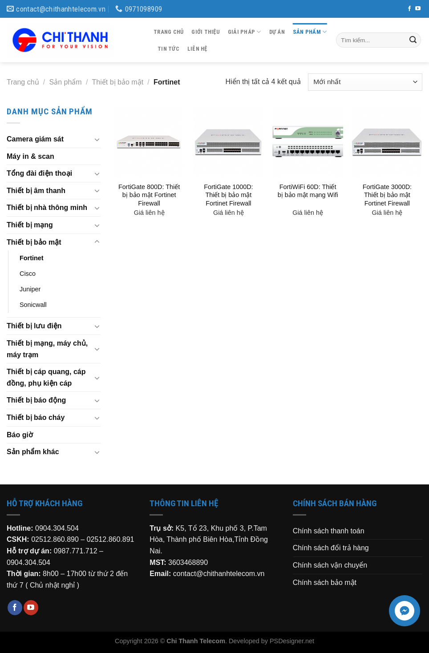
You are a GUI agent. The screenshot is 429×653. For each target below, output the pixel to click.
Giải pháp (244, 32)
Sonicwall (33, 304)
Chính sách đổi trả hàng (331, 548)
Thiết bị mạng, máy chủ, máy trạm (47, 349)
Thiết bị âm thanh (36, 190)
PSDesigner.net (292, 641)
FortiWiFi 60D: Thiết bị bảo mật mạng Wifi (308, 191)
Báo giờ (20, 435)
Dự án (277, 31)
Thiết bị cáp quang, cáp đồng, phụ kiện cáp (46, 377)
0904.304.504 (57, 528)
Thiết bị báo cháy (36, 417)
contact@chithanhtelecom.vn (219, 573)
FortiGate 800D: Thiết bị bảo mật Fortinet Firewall (149, 195)
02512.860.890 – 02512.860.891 (82, 539)
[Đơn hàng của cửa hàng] (365, 82)
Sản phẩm (310, 32)
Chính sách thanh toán (328, 531)
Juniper (30, 289)
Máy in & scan (30, 156)
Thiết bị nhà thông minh (47, 207)
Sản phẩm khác (33, 451)
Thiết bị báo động (36, 400)
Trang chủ (168, 31)
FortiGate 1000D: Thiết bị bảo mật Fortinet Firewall (228, 195)
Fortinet (32, 258)
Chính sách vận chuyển (330, 565)
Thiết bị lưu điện (34, 326)
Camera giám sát (35, 139)
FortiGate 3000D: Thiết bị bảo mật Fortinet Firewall (387, 195)
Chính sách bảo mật (324, 582)
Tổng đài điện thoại (39, 173)
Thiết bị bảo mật (117, 82)
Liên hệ (197, 48)
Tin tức (168, 48)
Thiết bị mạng (30, 225)
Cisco (28, 273)
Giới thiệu (205, 31)
